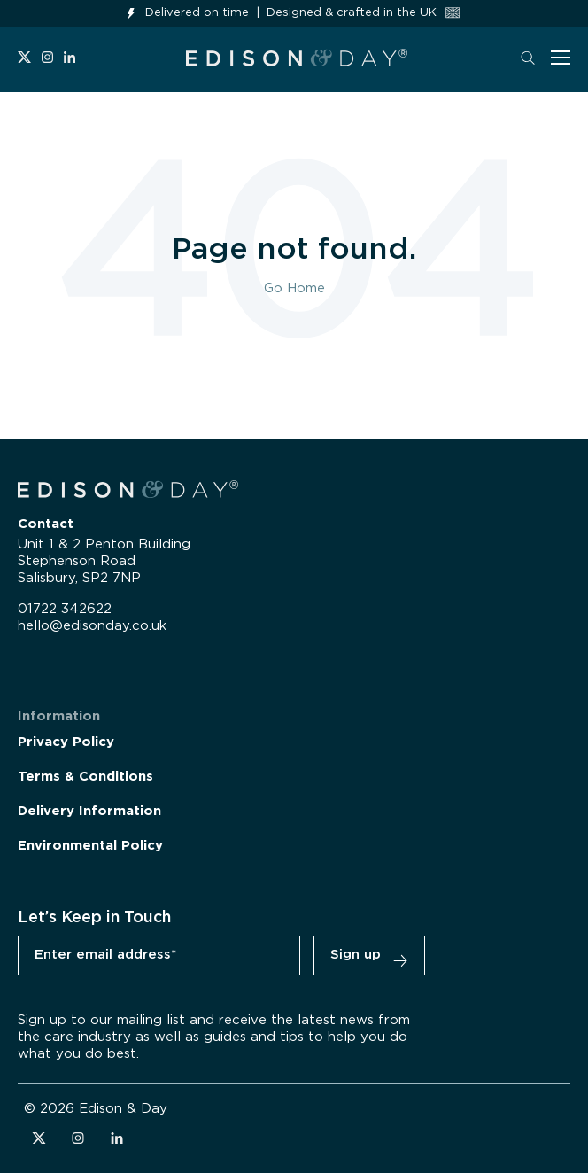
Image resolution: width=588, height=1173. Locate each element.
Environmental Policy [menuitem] (90, 845)
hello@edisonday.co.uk (92, 626)
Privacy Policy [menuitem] (66, 742)
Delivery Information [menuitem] (89, 811)
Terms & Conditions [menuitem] (85, 776)
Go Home (294, 288)
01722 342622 (65, 609)
